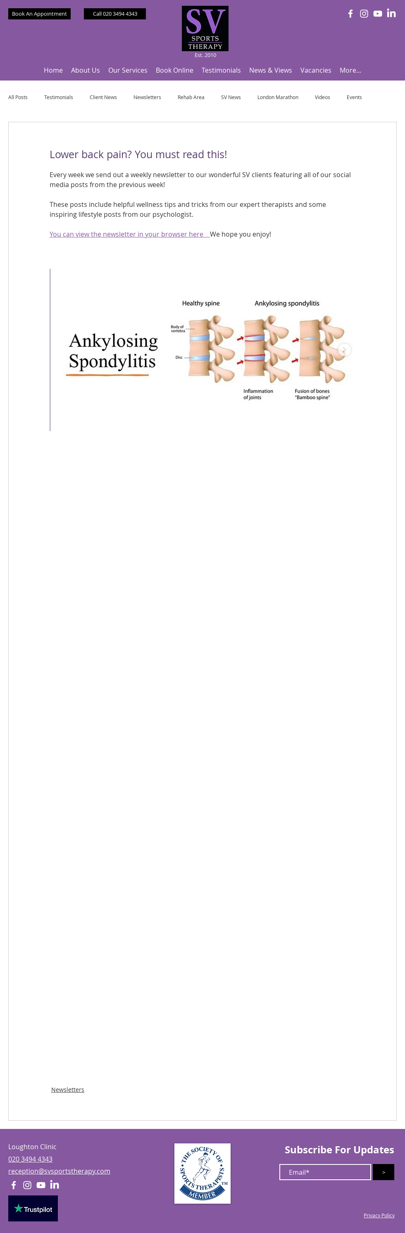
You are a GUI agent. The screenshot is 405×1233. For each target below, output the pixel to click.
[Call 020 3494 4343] (115, 13)
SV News (231, 97)
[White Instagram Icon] (364, 13)
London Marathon (277, 97)
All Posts (18, 97)
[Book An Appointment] (39, 13)
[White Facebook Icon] (350, 13)
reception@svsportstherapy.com (59, 1171)
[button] (85, 70)
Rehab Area (191, 97)
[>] (383, 1172)
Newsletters (147, 97)
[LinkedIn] (391, 13)
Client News (103, 97)
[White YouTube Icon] (377, 13)
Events (354, 97)
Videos (322, 97)
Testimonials (58, 97)
